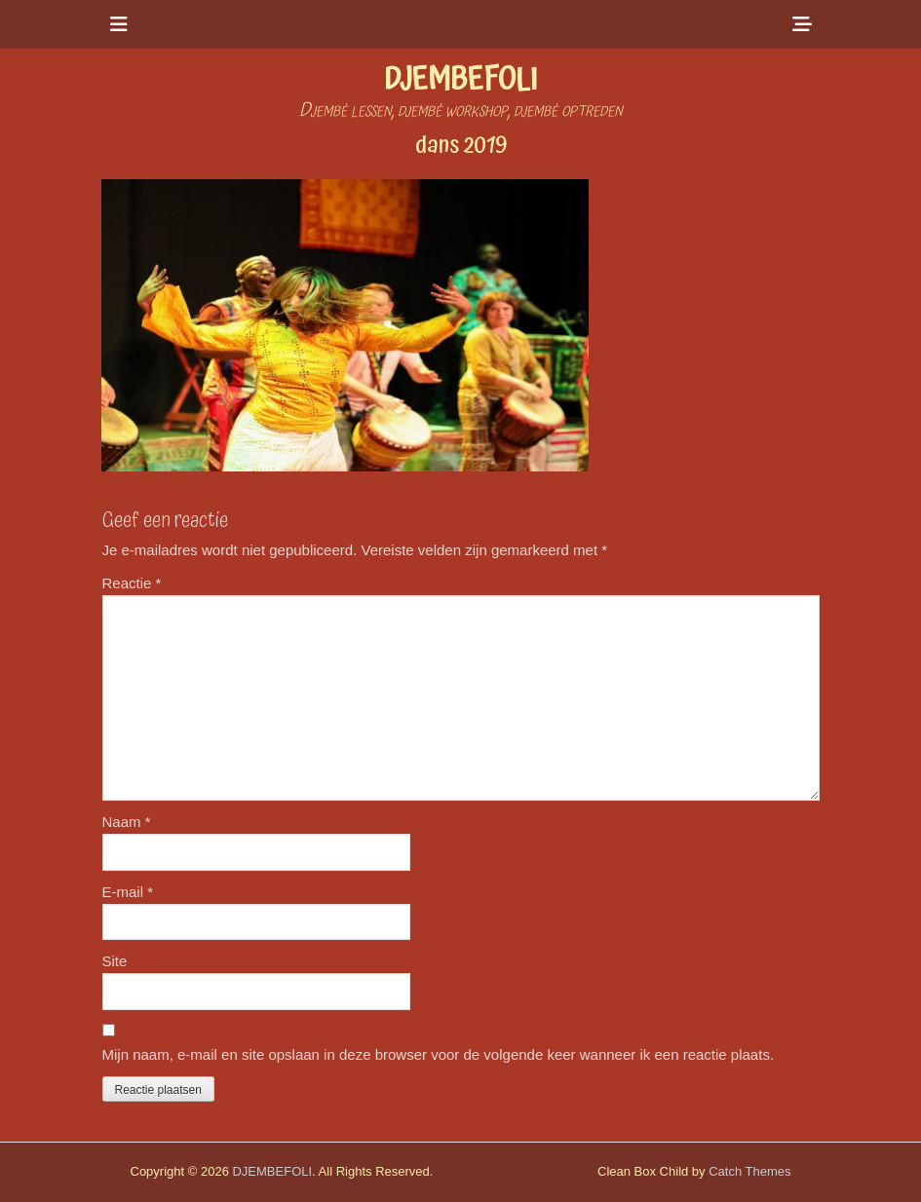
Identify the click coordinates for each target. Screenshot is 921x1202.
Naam (126, 821)
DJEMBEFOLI (461, 80)
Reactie (132, 583)
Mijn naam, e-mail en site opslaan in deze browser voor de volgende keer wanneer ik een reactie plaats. (438, 1054)
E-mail (128, 891)
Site (115, 961)
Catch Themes (749, 1171)
